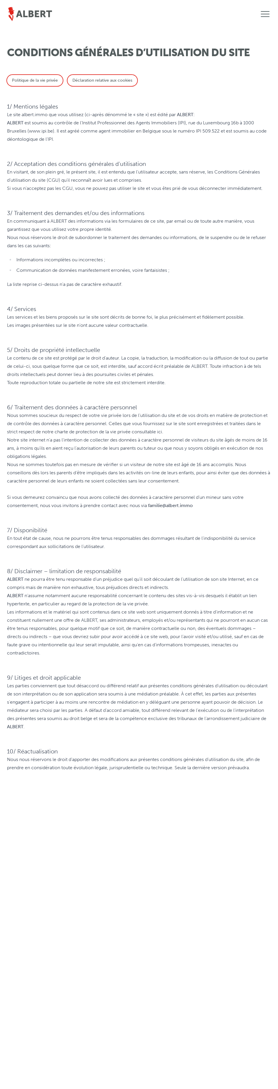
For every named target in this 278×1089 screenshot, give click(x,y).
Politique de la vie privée (35, 80)
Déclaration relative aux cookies (102, 80)
